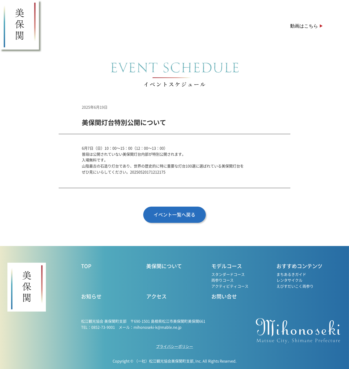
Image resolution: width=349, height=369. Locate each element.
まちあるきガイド (291, 274)
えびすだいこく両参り (295, 286)
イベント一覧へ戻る (174, 214)
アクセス (260, 25)
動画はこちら (304, 25)
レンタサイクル (289, 280)
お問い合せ (224, 296)
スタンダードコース (228, 274)
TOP (86, 265)
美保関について (84, 25)
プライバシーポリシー (174, 346)
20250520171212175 (147, 172)
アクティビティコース (229, 286)
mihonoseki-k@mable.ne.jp (157, 327)
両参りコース (222, 280)
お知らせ (226, 25)
